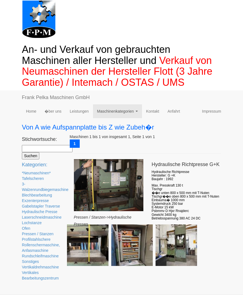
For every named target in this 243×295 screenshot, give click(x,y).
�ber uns (53, 111)
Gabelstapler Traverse (41, 206)
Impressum (211, 111)
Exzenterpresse (35, 200)
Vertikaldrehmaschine (40, 267)
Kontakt (152, 111)
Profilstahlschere (36, 239)
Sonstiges (30, 261)
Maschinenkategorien (118, 113)
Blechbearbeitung (37, 195)
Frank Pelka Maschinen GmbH (56, 97)
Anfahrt (173, 111)
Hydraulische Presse (39, 211)
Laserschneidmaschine (41, 217)
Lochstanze (32, 223)
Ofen (26, 228)
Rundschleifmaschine (40, 256)
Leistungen (79, 111)
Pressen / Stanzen (37, 234)
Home (31, 111)
